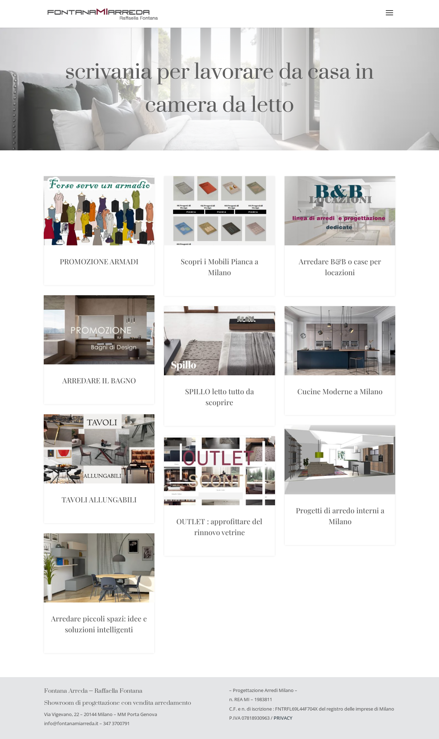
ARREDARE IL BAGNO (99, 380)
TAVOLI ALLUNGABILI (99, 499)
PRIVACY (283, 718)
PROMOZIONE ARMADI (99, 261)
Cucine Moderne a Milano (340, 391)
